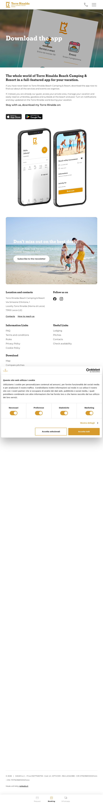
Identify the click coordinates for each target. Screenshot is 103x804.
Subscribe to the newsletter (31, 259)
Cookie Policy (13, 348)
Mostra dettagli (87, 423)
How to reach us (26, 316)
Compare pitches (15, 365)
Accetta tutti (84, 431)
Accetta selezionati (51, 431)
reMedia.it (23, 786)
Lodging (57, 330)
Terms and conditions (17, 335)
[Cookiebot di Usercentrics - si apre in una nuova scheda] (88, 370)
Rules (9, 339)
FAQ (8, 330)
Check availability (62, 343)
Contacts (10, 316)
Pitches (57, 335)
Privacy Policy (13, 343)
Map (8, 361)
